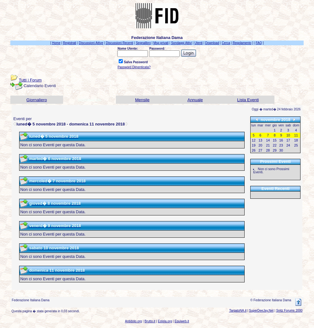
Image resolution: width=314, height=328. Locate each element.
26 (254, 150)
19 (254, 145)
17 (288, 140)
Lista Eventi (248, 99)
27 (260, 150)
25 (296, 145)
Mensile (142, 99)
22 (275, 145)
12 (254, 140)
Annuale (195, 99)
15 (275, 140)
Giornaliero (36, 99)
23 (281, 145)
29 (275, 150)
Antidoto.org (133, 321)
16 (281, 140)
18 (296, 140)
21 (268, 145)
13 (260, 140)
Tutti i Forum (30, 80)
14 (268, 140)
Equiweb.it (182, 321)
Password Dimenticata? (133, 67)
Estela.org (165, 321)
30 (281, 150)
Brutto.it (149, 321)
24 (288, 145)
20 (260, 145)
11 (296, 135)
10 (288, 135)
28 (268, 150)
